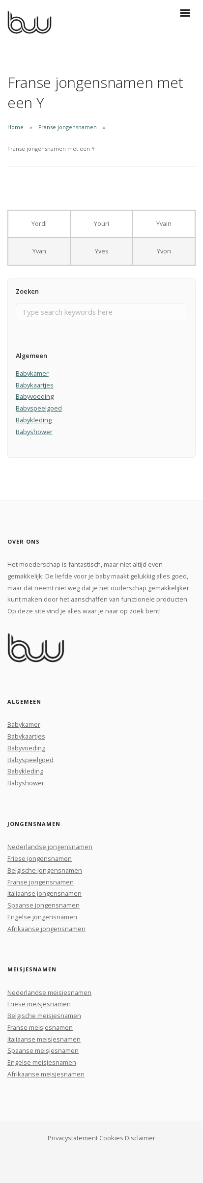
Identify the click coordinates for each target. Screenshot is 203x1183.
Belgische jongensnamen (44, 870)
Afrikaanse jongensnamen (46, 928)
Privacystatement (73, 1137)
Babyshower (34, 431)
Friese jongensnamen (39, 858)
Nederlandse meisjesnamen (49, 992)
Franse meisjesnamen (40, 1027)
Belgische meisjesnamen (44, 1015)
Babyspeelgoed (39, 408)
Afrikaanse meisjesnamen (46, 1074)
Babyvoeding (35, 396)
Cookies (111, 1137)
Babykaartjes (35, 385)
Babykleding (34, 419)
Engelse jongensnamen (42, 916)
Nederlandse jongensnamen (49, 846)
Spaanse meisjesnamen (43, 1050)
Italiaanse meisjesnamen (44, 1039)
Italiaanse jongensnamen (44, 893)
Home (15, 127)
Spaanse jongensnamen (43, 905)
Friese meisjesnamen (39, 1003)
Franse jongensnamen (67, 127)
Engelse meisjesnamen (41, 1062)
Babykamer (32, 373)
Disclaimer (140, 1137)
